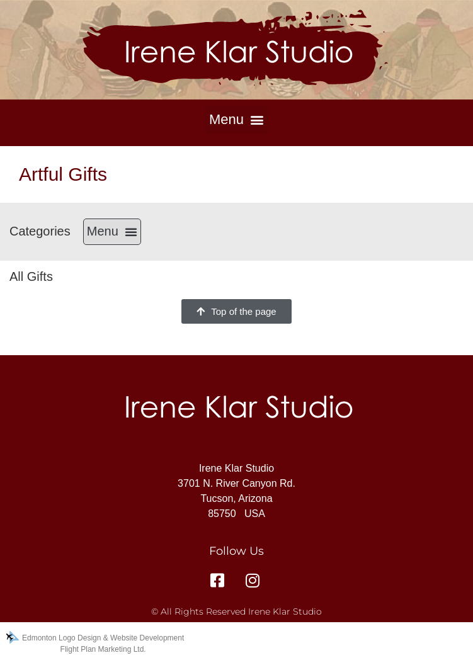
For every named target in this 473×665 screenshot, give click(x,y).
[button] (236, 120)
